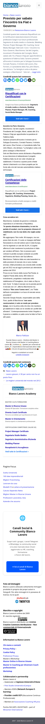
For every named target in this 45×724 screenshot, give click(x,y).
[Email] (33, 80)
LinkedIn (19, 355)
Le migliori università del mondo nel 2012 (23, 380)
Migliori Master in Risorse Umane (17, 494)
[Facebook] (5, 80)
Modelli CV (7, 487)
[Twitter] (25, 80)
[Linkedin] (9, 80)
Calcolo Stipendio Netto (13, 490)
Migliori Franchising (11, 480)
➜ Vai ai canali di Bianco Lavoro (22, 568)
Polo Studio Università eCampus (17, 685)
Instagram (25, 355)
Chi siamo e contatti (12, 645)
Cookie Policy (9, 652)
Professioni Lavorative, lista (14, 498)
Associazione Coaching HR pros (27, 701)
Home (5, 15)
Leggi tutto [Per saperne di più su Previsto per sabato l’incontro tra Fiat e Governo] (36, 72)
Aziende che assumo (11, 501)
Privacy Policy (9, 649)
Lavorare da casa (10, 483)
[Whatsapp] (17, 80)
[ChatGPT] (29, 80)
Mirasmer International (12, 709)
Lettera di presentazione (24, 487)
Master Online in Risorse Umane (17, 661)
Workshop (7, 671)
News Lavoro (15, 15)
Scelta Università (10, 472)
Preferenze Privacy (10, 656)
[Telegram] (13, 80)
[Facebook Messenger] (21, 80)
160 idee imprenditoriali (13, 476)
